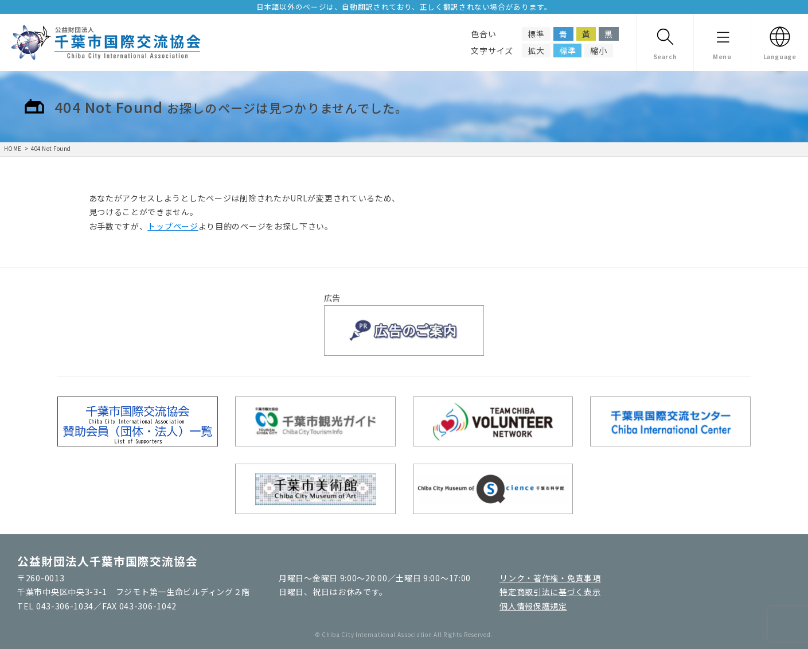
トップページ (172, 226)
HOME (13, 149)
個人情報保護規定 (533, 606)
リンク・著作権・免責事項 (549, 578)
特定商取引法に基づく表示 (549, 591)
